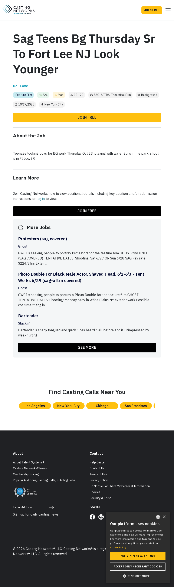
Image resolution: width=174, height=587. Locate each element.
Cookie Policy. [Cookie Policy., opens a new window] (118, 547)
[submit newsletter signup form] (51, 507)
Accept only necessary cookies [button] (138, 566)
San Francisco (136, 406)
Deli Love (20, 86)
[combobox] (158, 517)
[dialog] (138, 547)
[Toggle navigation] (166, 10)
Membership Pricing (26, 474)
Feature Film (24, 95)
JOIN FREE (151, 10)
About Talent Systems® (28, 462)
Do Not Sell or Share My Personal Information (120, 486)
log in (40, 199)
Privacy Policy (99, 480)
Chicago (102, 406)
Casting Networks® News (30, 468)
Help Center (98, 462)
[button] (137, 575)
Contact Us (97, 468)
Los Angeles (35, 406)
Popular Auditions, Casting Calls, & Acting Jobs (44, 480)
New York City (68, 406)
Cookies (95, 492)
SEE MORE (87, 347)
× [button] (163, 517)
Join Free (87, 117)
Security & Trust (100, 498)
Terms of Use (98, 474)
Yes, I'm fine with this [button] (137, 555)
